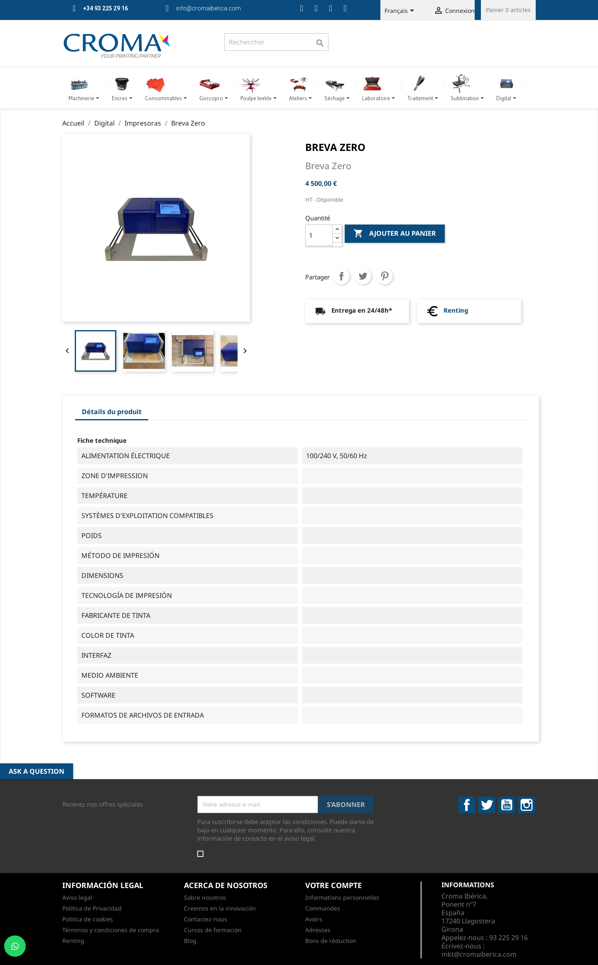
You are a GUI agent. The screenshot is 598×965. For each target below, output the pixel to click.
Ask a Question (36, 771)
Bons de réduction (330, 941)
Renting (456, 310)
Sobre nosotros (205, 897)
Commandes (322, 908)
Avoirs (313, 919)
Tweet (363, 276)
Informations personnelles (342, 897)
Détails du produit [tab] (112, 411)
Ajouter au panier (394, 233)
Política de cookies (87, 919)
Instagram (526, 805)
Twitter (486, 805)
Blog (190, 941)
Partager (341, 276)
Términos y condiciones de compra (110, 930)
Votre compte (333, 885)
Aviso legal (77, 897)
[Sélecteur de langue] (401, 11)
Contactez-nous (205, 919)
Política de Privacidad (92, 908)
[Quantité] (319, 235)
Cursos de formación (213, 930)
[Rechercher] (276, 42)
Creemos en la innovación (220, 908)
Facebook (466, 805)
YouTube (506, 805)
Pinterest (384, 276)
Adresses (318, 930)
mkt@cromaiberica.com (479, 954)
